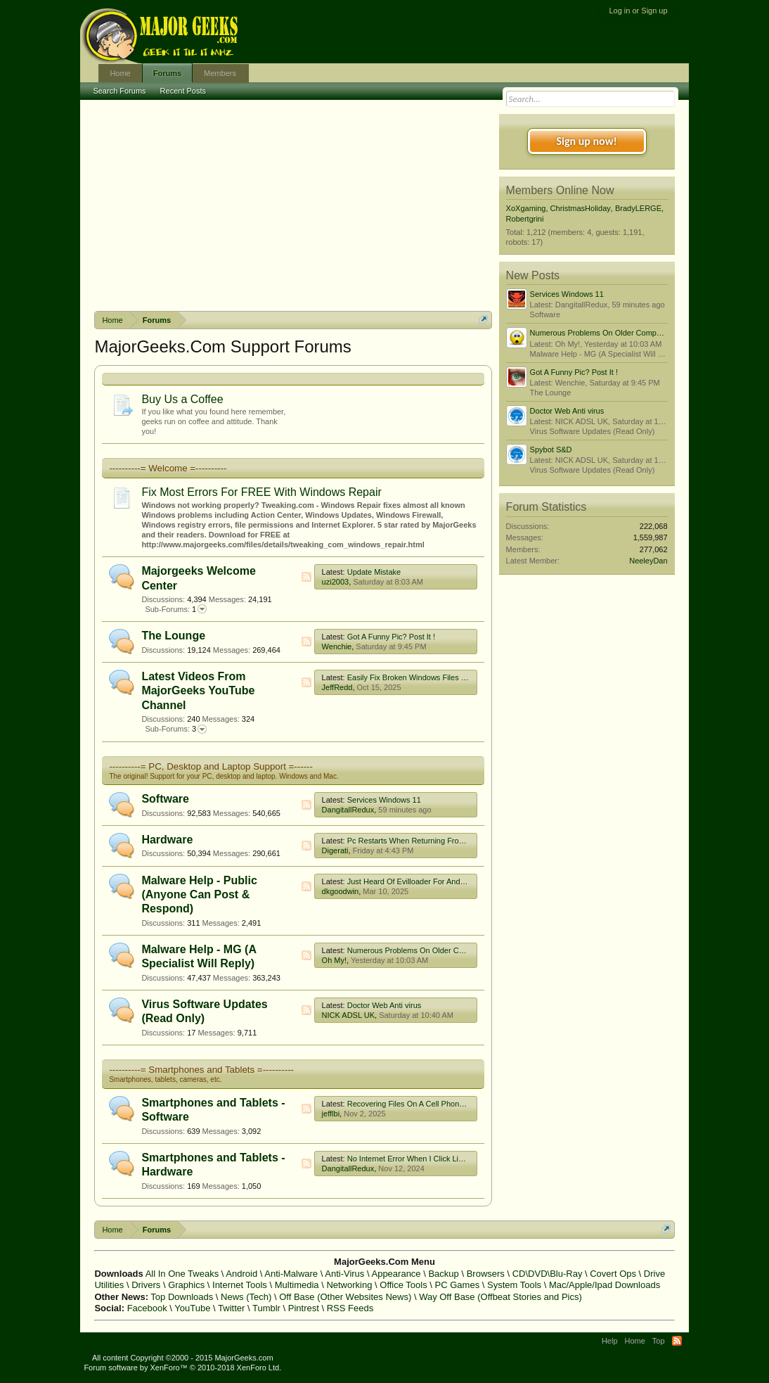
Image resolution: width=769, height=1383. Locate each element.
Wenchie (337, 646)
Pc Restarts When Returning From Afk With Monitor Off (441, 840)
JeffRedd (337, 687)
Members (220, 73)
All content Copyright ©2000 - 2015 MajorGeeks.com (182, 1357)
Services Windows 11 (384, 800)
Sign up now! (586, 141)
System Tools (514, 1285)
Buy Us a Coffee (182, 399)
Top (658, 1341)
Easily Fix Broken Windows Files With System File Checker (448, 677)
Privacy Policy (661, 1357)
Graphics (186, 1285)
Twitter (231, 1308)
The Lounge (173, 636)
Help (610, 1341)
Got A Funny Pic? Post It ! (391, 636)
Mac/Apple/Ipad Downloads (604, 1285)
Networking (349, 1285)
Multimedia (297, 1285)
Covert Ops (613, 1273)
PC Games (457, 1285)
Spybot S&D (551, 449)
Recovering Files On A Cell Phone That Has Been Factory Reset (457, 1104)
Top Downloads (181, 1297)
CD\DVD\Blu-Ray (547, 1273)
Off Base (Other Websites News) (345, 1297)
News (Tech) (246, 1297)
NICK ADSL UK (348, 1015)
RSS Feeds (350, 1308)
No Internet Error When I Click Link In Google (425, 1158)
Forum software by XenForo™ (182, 1367)
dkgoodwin (340, 891)
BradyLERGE (638, 208)
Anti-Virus (344, 1273)
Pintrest (303, 1308)
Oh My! (334, 960)
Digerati (335, 850)
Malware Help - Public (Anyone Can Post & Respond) (199, 894)
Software (165, 799)
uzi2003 (335, 582)
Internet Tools (239, 1285)
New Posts (533, 275)
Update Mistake (374, 572)
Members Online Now (560, 190)
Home (120, 73)
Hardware (167, 840)
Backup (443, 1273)
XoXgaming (526, 208)
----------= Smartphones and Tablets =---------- (201, 1069)
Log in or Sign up (638, 10)
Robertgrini (525, 219)
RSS (306, 577)
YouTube (192, 1308)
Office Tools (403, 1285)
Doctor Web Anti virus (384, 1005)
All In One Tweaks (182, 1273)
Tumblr (266, 1308)
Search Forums (119, 91)
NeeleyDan (648, 560)
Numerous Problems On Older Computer (417, 950)
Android (241, 1273)
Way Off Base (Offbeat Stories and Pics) (500, 1297)
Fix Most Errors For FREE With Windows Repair (261, 492)
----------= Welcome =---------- (167, 468)
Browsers (486, 1273)
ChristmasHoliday (580, 208)
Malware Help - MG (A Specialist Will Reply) (605, 354)
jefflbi (331, 1113)
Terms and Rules (601, 1357)
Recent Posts (183, 91)
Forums (167, 73)
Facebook (147, 1308)
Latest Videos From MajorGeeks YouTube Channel (197, 690)
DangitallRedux (348, 809)
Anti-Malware (291, 1273)
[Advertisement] (293, 205)
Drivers (145, 1285)
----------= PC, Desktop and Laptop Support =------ (211, 766)
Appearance (395, 1273)
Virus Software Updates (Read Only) (592, 431)
